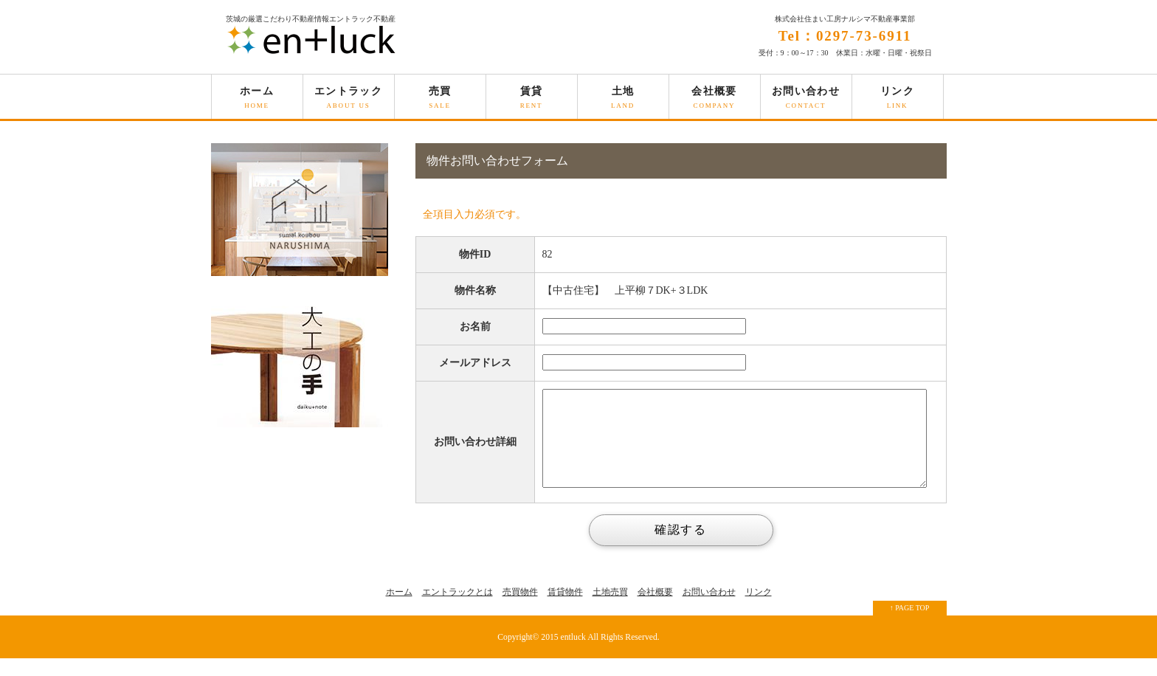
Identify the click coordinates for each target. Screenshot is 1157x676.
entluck (573, 655)
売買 (440, 102)
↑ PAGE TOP (910, 625)
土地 (623, 102)
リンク (897, 102)
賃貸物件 (565, 609)
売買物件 (520, 609)
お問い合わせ (806, 102)
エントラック (348, 102)
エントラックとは (457, 609)
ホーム (257, 102)
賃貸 (531, 102)
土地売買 (610, 609)
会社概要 (714, 102)
